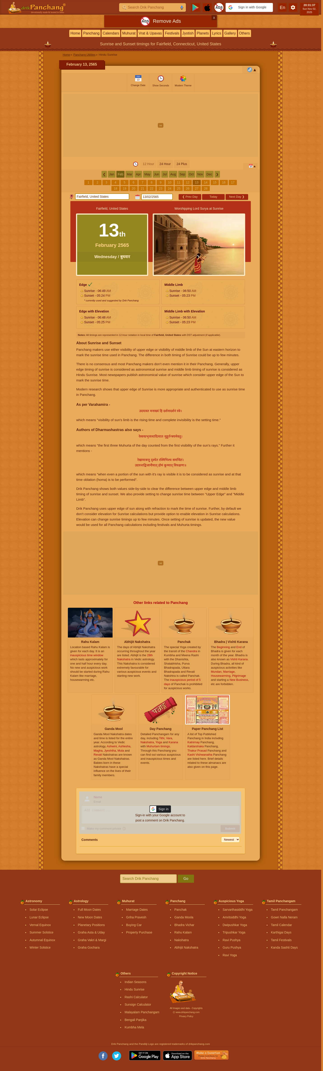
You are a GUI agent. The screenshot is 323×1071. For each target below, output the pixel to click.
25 (178, 188)
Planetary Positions (91, 925)
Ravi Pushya (231, 940)
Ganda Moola (183, 917)
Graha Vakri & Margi (92, 940)
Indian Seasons (135, 982)
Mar (129, 174)
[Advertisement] (160, 125)
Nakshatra (181, 940)
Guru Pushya (232, 947)
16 (224, 182)
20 (133, 188)
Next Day (237, 196)
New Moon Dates (90, 917)
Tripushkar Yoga (234, 932)
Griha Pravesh (136, 917)
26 (187, 188)
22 (151, 188)
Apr (138, 174)
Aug (173, 174)
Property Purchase (139, 932)
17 (233, 182)
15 (215, 182)
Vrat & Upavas (150, 33)
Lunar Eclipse (39, 917)
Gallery (230, 33)
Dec (209, 174)
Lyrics (216, 33)
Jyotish (188, 33)
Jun (156, 174)
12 (187, 182)
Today (213, 196)
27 (196, 188)
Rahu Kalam (183, 932)
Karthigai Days (281, 932)
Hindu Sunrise (134, 989)
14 (206, 182)
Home (75, 33)
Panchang (91, 33)
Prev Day (190, 196)
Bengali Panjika (135, 1020)
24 (169, 188)
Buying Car (134, 925)
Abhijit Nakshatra (186, 947)
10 (169, 182)
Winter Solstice (40, 947)
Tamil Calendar (281, 925)
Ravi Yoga (230, 955)
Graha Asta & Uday (91, 932)
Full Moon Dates (89, 909)
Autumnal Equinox (42, 940)
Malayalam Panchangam (142, 1012)
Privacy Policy (186, 1016)
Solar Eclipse (39, 909)
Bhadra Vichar (184, 925)
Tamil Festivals (281, 940)
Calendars (111, 33)
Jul (165, 174)
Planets (203, 33)
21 (142, 188)
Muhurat (129, 33)
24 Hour (165, 164)
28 (206, 188)
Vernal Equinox (40, 925)
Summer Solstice (41, 932)
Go (185, 879)
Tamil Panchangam (284, 909)
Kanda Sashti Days (284, 947)
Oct (191, 174)
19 (124, 188)
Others (244, 33)
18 (115, 188)
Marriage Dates (137, 909)
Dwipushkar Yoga (235, 925)
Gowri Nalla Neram (284, 917)
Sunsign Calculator (138, 1004)
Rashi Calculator (136, 997)
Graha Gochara (89, 947)
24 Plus (182, 164)
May (147, 174)
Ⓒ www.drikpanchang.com (186, 1012)
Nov (200, 174)
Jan (111, 174)
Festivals (172, 33)
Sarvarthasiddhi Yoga (237, 909)
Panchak (180, 909)
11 (178, 182)
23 (160, 188)
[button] (249, 7)
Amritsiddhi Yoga (234, 917)
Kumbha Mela (134, 1027)
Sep (182, 174)
